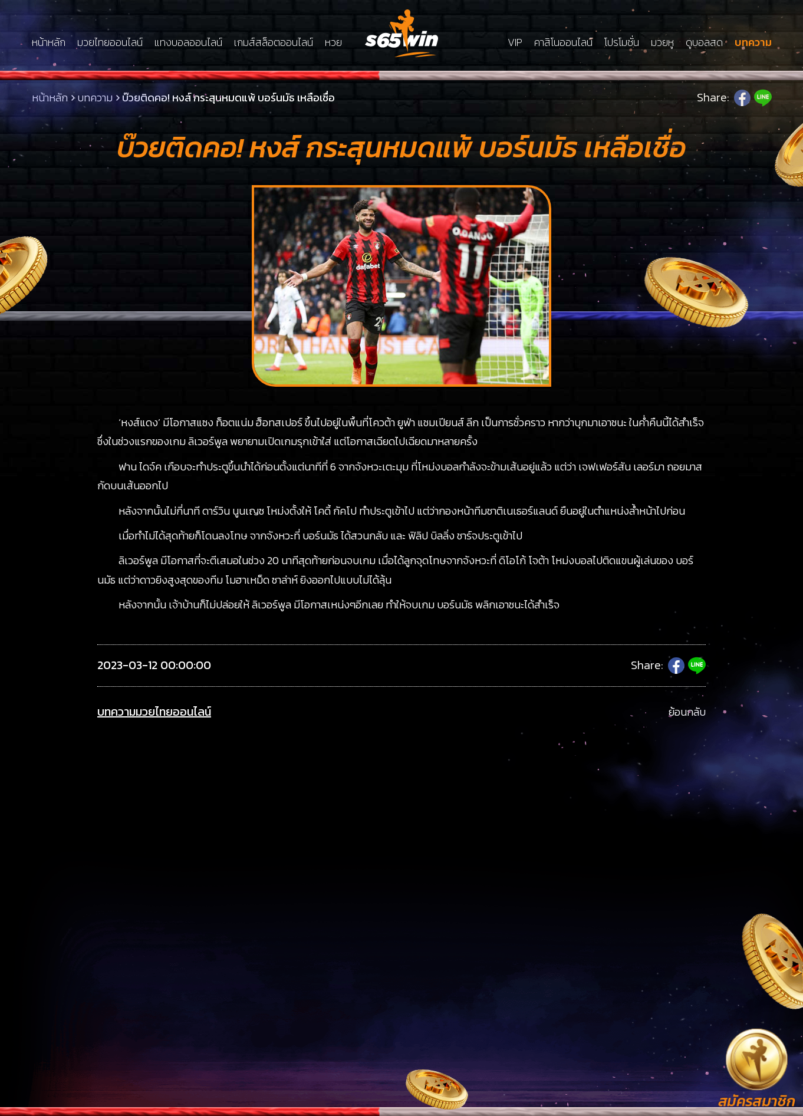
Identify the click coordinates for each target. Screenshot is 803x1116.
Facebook (742, 98)
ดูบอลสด (704, 42)
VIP (515, 42)
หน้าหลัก (48, 42)
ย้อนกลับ (687, 712)
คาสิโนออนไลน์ (563, 42)
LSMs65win (401, 33)
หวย (333, 42)
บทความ (753, 42)
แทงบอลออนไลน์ (188, 42)
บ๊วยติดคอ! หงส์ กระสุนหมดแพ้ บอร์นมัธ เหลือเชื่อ (228, 97)
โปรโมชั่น (621, 42)
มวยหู (662, 42)
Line (763, 98)
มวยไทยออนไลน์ (110, 42)
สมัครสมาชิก (757, 1101)
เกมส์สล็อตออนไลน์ (273, 42)
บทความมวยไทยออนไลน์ (154, 712)
